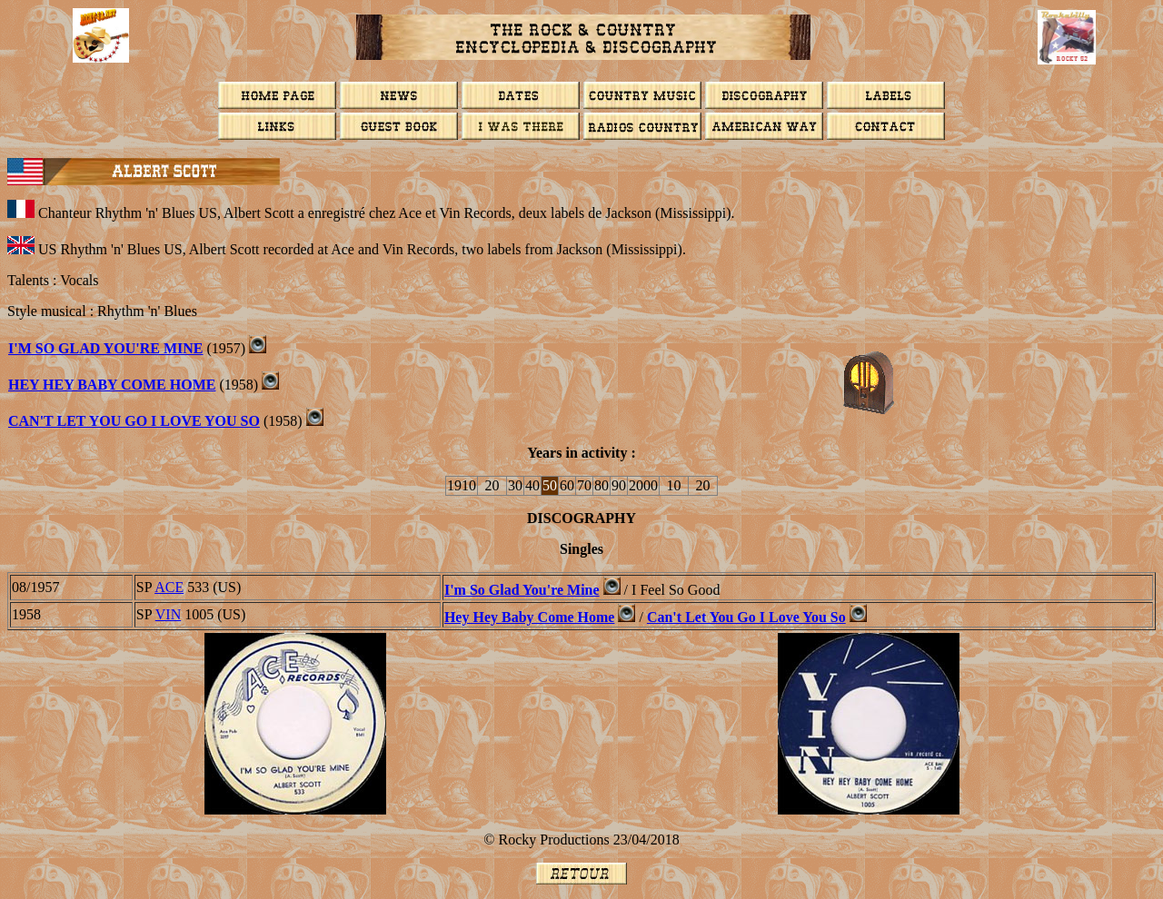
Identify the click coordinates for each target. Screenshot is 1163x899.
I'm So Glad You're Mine (106, 348)
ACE (169, 587)
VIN (168, 614)
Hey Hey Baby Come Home (111, 384)
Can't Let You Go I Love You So (134, 421)
